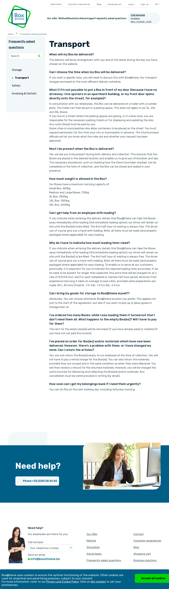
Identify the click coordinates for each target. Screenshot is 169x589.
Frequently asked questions (110, 18)
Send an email (36, 554)
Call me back (35, 542)
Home (10, 34)
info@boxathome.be (44, 559)
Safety (16, 85)
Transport (20, 77)
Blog (99, 4)
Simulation (73, 18)
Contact (138, 534)
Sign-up (145, 4)
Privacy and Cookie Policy (62, 581)
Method (62, 18)
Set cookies (98, 581)
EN (156, 4)
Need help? (56, 4)
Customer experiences (79, 4)
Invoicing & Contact (24, 93)
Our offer (52, 18)
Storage (17, 69)
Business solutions (145, 560)
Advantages (87, 18)
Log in (131, 4)
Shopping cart (115, 4)
